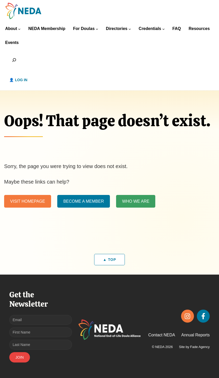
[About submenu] (19, 29)
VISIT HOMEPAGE (27, 201)
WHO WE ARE (135, 201)
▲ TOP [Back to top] (109, 260)
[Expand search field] (14, 60)
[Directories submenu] (129, 29)
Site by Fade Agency (194, 347)
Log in (21, 80)
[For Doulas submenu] (97, 29)
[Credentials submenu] (163, 29)
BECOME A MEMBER (83, 201)
